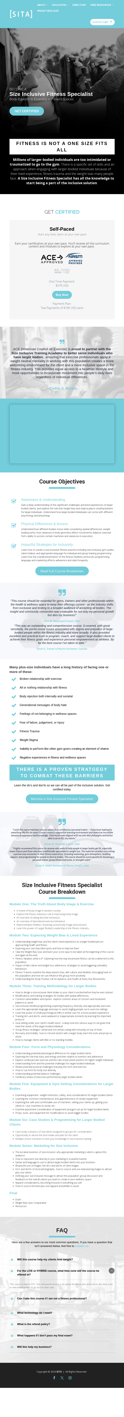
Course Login (102, 22)
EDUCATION (59, 5)
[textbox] (62, 245)
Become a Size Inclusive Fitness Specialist (62, 799)
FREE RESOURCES (100, 5)
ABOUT (41, 5)
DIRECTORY (79, 5)
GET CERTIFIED (27, 111)
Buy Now (62, 294)
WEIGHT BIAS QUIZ (48, 10)
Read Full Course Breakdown (62, 571)
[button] (112, 1259)
